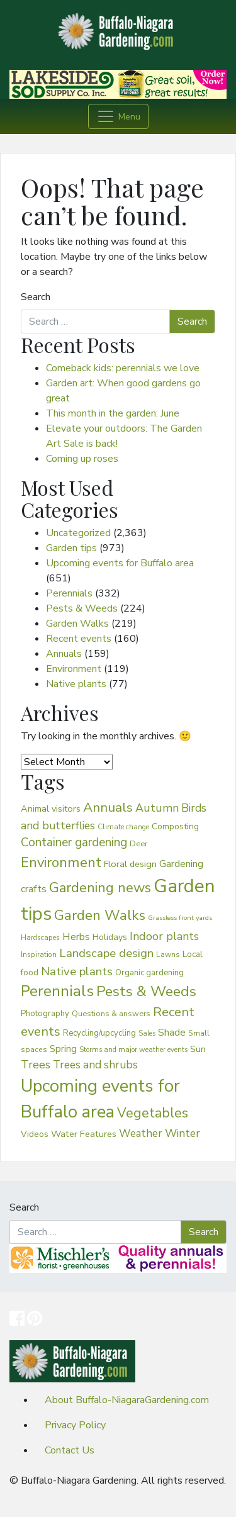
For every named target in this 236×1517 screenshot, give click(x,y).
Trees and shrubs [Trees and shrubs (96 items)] (95, 1064)
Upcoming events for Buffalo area (120, 563)
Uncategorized (78, 533)
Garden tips (71, 548)
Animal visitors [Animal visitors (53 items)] (51, 808)
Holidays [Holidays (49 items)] (110, 937)
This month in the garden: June (112, 413)
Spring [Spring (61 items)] (63, 1049)
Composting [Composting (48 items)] (175, 826)
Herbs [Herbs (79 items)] (76, 936)
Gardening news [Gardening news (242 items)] (100, 887)
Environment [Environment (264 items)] (61, 862)
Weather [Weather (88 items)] (140, 1133)
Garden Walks (77, 623)
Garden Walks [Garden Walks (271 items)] (99, 915)
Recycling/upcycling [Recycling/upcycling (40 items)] (99, 1033)
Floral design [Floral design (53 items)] (130, 864)
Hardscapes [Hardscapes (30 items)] (40, 937)
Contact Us (69, 1450)
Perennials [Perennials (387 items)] (57, 991)
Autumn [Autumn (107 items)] (157, 807)
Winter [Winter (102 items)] (182, 1133)
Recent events (78, 639)
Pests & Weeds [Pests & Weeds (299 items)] (146, 991)
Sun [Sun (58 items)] (198, 1049)
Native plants (76, 684)
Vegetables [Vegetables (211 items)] (152, 1113)
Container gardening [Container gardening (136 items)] (74, 842)
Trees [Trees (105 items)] (35, 1064)
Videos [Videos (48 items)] (34, 1134)
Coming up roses (82, 459)
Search (35, 297)
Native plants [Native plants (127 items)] (77, 971)
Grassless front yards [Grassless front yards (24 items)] (180, 917)
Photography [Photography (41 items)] (45, 1013)
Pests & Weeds (82, 608)
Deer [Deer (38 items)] (139, 843)
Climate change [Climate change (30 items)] (123, 827)
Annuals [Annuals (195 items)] (108, 807)
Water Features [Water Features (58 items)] (83, 1134)
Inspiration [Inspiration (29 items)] (39, 954)
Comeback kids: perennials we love (122, 368)
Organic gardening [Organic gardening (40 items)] (149, 972)
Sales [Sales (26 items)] (146, 1033)
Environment (73, 669)
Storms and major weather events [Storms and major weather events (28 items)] (133, 1050)
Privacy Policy (75, 1425)
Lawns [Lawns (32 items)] (168, 954)
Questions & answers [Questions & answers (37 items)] (111, 1013)
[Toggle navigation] (118, 116)
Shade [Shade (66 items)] (172, 1032)
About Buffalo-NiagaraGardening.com (127, 1400)
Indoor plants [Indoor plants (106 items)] (164, 936)
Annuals (64, 654)
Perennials (69, 593)
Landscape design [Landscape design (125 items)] (106, 953)
